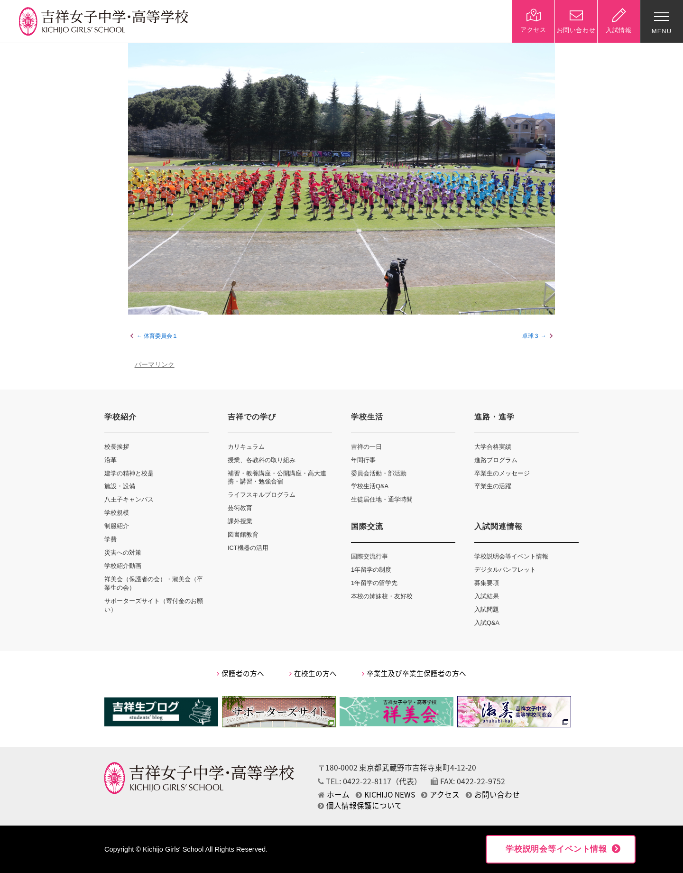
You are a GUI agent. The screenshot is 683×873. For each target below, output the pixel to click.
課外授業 (240, 521)
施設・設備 (119, 486)
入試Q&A (486, 622)
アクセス (440, 794)
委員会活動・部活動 (378, 473)
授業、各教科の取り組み (261, 460)
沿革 (110, 460)
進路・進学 (494, 417)
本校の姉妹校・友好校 (382, 596)
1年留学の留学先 (374, 582)
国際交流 (367, 526)
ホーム (334, 794)
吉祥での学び (252, 417)
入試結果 (486, 596)
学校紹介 (120, 417)
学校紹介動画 (122, 565)
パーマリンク (155, 364)
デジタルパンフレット (505, 569)
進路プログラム (495, 460)
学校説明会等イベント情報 (511, 556)
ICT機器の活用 (248, 547)
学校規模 (116, 512)
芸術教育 (240, 507)
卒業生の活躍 (492, 486)
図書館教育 (243, 534)
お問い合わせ (493, 794)
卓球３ (530, 336)
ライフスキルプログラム (261, 494)
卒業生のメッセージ (502, 473)
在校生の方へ (313, 673)
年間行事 (363, 460)
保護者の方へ (240, 673)
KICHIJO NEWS (385, 794)
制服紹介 (116, 525)
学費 (110, 539)
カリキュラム (246, 446)
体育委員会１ (161, 336)
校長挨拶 (116, 446)
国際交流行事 (369, 556)
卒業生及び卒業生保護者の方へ (414, 673)
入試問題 (486, 609)
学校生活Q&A (369, 486)
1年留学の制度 (371, 569)
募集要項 (486, 582)
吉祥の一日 (366, 446)
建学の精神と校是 (129, 473)
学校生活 (367, 417)
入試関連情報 (498, 526)
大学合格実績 (492, 446)
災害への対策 (122, 552)
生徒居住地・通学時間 (382, 499)
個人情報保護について (360, 805)
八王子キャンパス (129, 499)
